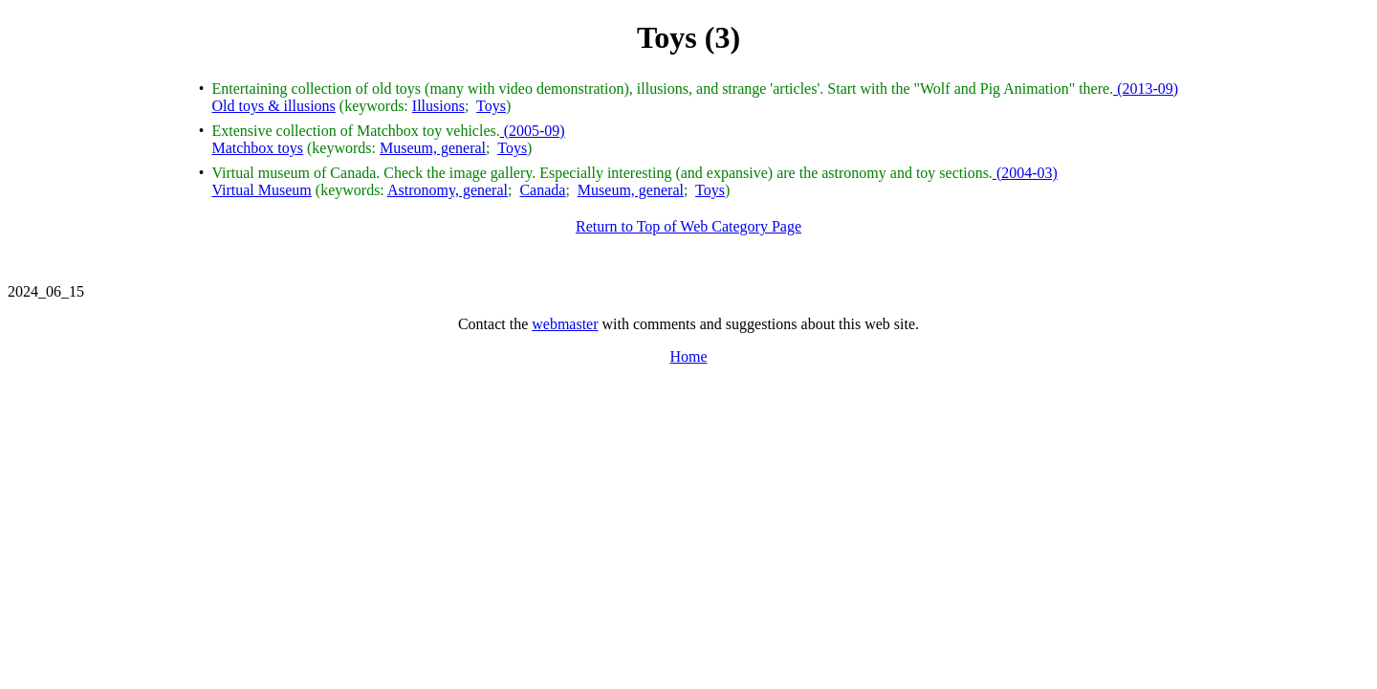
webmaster (565, 324)
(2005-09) (532, 130)
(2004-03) (1025, 173)
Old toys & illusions (273, 106)
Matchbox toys (257, 148)
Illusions (438, 106)
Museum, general (433, 148)
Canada (542, 190)
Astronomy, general (447, 190)
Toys (491, 106)
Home (688, 356)
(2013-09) (1145, 88)
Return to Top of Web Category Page (688, 226)
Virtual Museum (261, 190)
